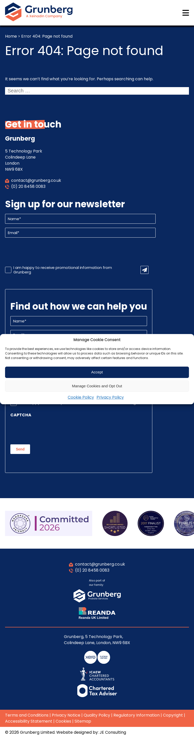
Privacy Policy (110, 397)
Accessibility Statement (28, 721)
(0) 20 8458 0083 (28, 186)
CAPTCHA (20, 415)
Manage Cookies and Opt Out (97, 386)
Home (11, 36)
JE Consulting (113, 732)
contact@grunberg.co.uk (36, 180)
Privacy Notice (66, 715)
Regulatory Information (136, 715)
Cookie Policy (81, 397)
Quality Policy (97, 715)
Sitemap (83, 721)
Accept (97, 372)
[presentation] (43, 251)
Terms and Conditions (26, 715)
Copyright (173, 715)
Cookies (63, 721)
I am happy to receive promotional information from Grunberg (62, 269)
